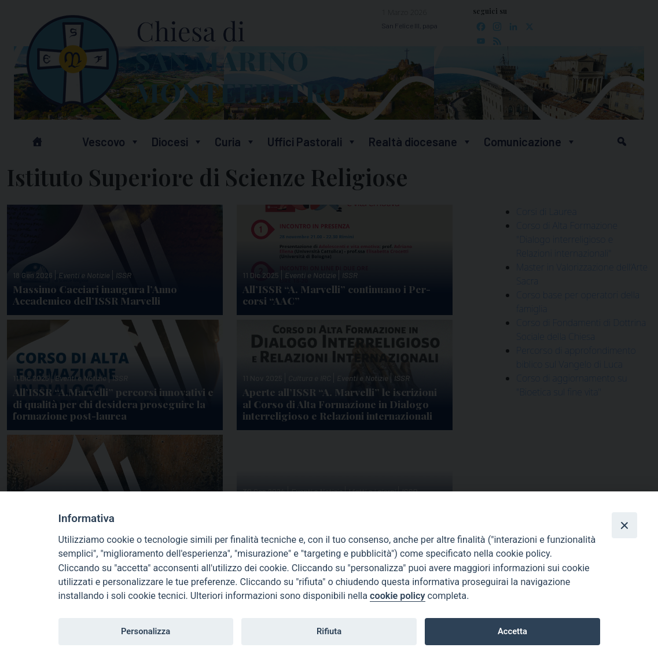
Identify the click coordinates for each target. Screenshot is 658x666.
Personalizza (145, 631)
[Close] (624, 525)
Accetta (512, 631)
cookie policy (397, 595)
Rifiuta (329, 631)
